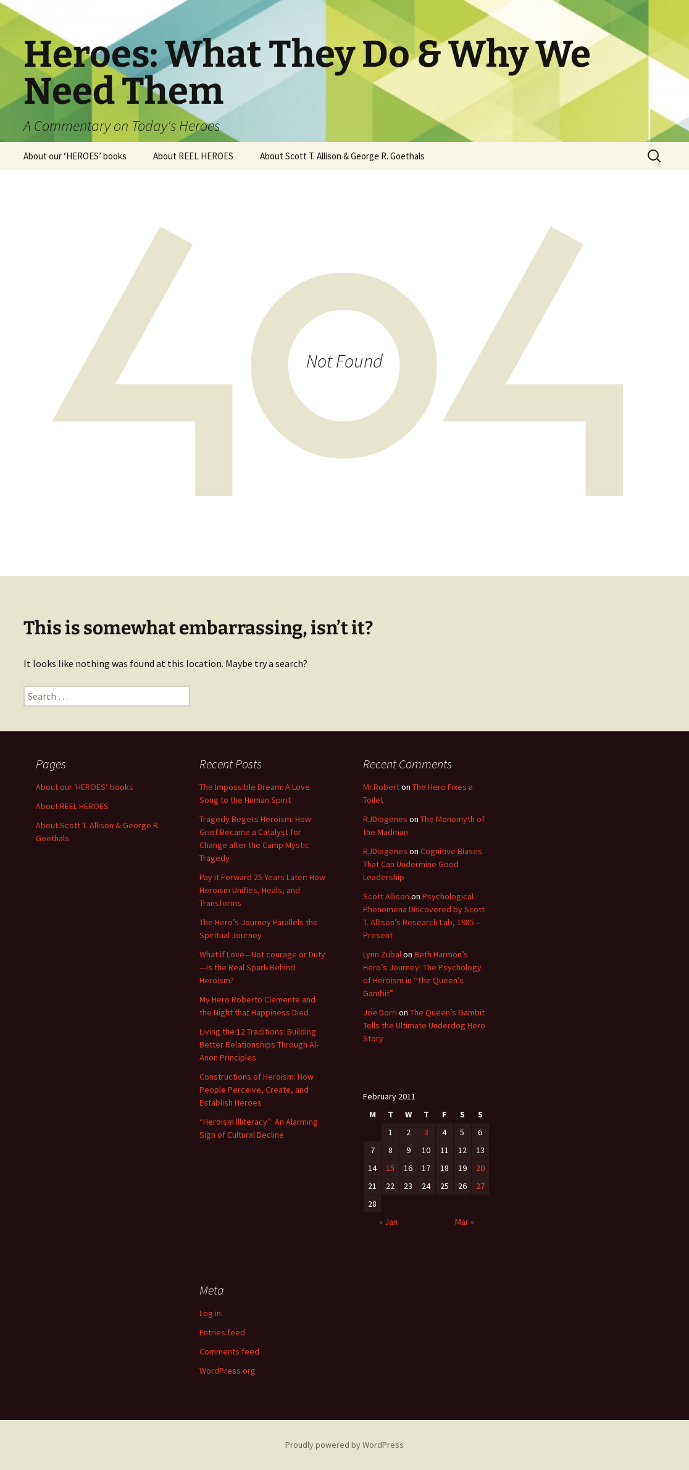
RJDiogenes (385, 819)
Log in (210, 1313)
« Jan (388, 1221)
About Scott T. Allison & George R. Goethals (342, 156)
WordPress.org (227, 1370)
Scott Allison (386, 896)
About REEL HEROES (193, 156)
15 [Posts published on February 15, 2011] (390, 1168)
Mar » (464, 1221)
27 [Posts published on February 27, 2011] (480, 1185)
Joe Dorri (380, 1012)
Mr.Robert (381, 786)
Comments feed (229, 1351)
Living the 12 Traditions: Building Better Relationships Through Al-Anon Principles (259, 1044)
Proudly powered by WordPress (344, 1444)
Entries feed (222, 1332)
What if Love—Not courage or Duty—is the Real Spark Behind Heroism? (262, 967)
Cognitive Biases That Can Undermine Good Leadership (422, 864)
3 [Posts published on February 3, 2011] (426, 1132)
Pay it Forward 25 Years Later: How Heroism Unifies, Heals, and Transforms (262, 890)
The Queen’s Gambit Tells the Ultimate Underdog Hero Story (424, 1025)
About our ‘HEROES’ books (75, 156)
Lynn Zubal (382, 954)
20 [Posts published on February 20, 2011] (480, 1168)
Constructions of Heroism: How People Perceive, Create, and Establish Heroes (256, 1089)
